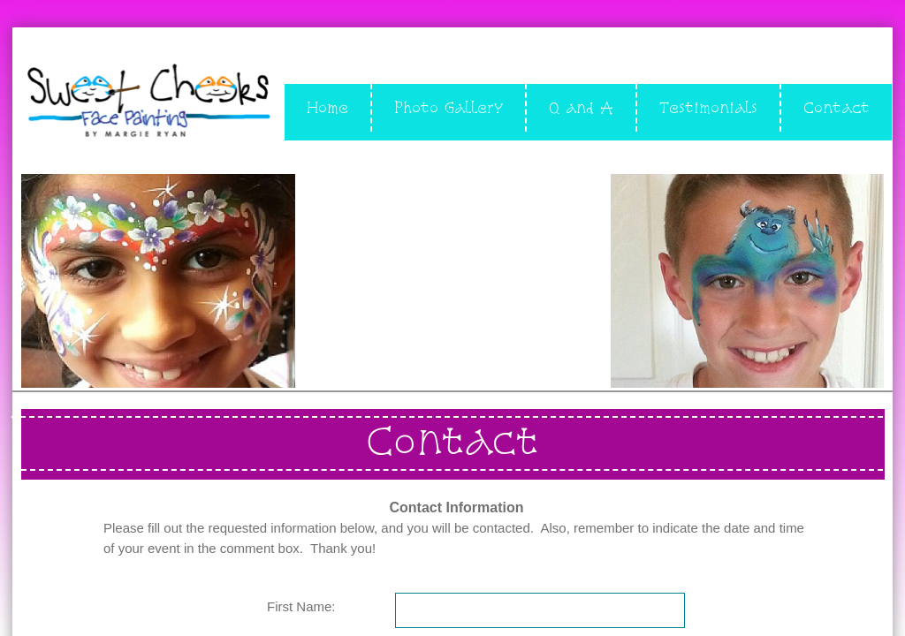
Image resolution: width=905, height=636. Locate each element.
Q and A (581, 107)
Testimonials (708, 107)
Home (327, 107)
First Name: (301, 606)
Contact (836, 107)
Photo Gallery (448, 107)
